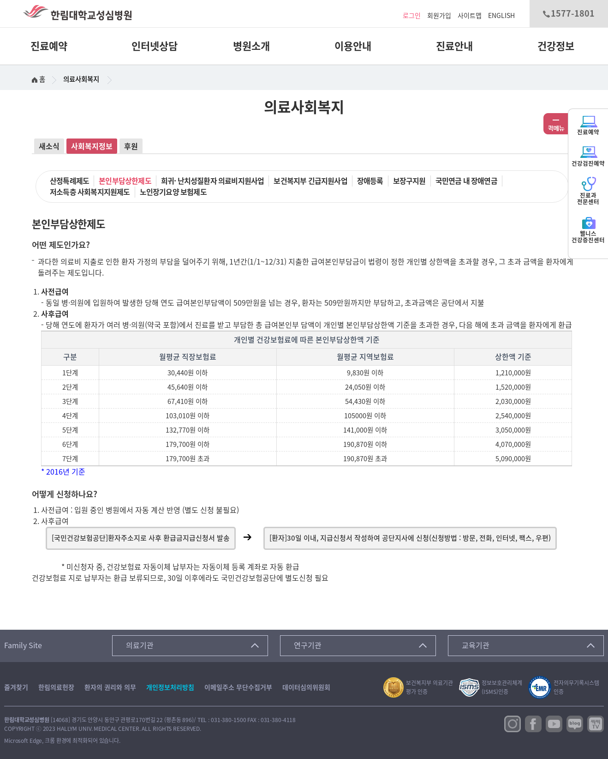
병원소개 (251, 46)
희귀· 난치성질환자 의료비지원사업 (212, 181)
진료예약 (48, 46)
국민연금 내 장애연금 (466, 181)
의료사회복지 (81, 79)
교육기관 (475, 645)
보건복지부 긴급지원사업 (310, 181)
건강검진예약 (588, 156)
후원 (131, 146)
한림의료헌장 (56, 687)
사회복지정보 (92, 146)
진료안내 (454, 46)
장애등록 (370, 181)
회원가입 (439, 15)
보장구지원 (409, 181)
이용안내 (352, 46)
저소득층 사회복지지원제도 (90, 192)
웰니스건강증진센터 (588, 229)
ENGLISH (501, 15)
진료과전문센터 (588, 191)
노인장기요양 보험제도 (173, 192)
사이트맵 (470, 15)
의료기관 (140, 645)
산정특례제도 (69, 181)
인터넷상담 (154, 46)
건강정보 (555, 46)
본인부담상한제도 (125, 181)
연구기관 (308, 645)
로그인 (412, 15)
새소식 (49, 146)
